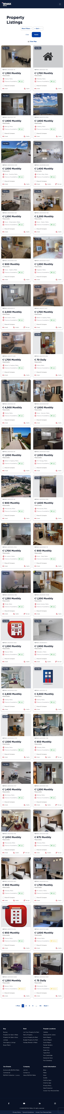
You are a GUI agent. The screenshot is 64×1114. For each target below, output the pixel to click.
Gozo (44, 1075)
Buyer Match (7, 1045)
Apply (36, 34)
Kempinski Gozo (48, 1058)
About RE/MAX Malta (29, 1075)
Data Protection (47, 1088)
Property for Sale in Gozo (10, 1037)
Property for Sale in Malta (10, 1034)
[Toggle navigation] (60, 4)
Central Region (47, 1040)
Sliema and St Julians (49, 1034)
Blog (44, 1070)
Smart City (46, 1050)
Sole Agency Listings (9, 1042)
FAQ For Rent (47, 1080)
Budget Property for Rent (30, 1040)
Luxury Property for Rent (30, 1037)
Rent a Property (27, 1034)
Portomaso (46, 1047)
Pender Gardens (47, 1045)
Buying (5, 1032)
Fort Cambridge (47, 1055)
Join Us (25, 1070)
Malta (44, 1072)
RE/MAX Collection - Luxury (11, 1075)
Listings (5, 1040)
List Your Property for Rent (31, 1032)
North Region (47, 1037)
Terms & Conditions (28, 1112)
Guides (45, 1077)
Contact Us (26, 1072)
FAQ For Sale (47, 1083)
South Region (47, 1042)
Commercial (6, 1072)
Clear (27, 34)
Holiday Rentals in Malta (30, 1042)
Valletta (45, 1032)
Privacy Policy (47, 1085)
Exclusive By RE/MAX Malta (11, 1070)
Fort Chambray (47, 1060)
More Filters (26, 28)
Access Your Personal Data (51, 1090)
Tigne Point (46, 1052)
